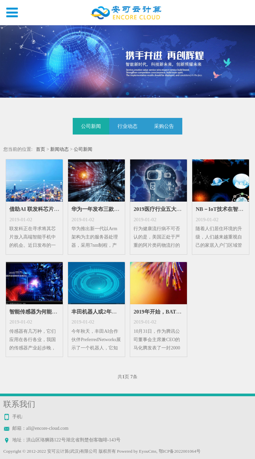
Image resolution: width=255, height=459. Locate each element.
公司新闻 (91, 126)
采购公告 (164, 126)
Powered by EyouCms (136, 451)
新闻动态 (59, 149)
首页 (40, 149)
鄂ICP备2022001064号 (180, 451)
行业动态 (127, 126)
